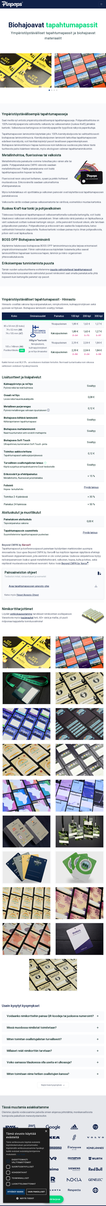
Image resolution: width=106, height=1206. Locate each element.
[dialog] (26, 1165)
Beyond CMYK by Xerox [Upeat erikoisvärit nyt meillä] (75, 563)
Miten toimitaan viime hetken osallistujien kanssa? (38, 1074)
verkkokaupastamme (21, 613)
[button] (49, 90)
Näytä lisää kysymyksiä (53, 1085)
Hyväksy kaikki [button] (16, 1191)
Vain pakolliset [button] (36, 1191)
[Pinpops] (12, 4)
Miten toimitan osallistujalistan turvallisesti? (34, 1039)
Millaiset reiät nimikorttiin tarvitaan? (29, 1050)
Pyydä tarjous (53, 1199)
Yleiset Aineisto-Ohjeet (27, 595)
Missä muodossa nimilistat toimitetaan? (32, 1027)
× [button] (46, 1131)
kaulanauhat (27, 617)
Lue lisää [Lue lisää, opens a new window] (21, 1154)
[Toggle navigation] (101, 4)
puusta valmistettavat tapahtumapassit (71, 269)
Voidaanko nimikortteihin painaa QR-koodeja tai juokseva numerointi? (50, 1016)
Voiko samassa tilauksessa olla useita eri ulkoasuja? (39, 1062)
